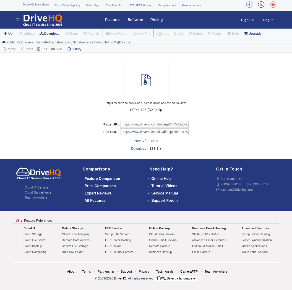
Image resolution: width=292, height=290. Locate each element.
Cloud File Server (34, 240)
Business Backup (160, 252)
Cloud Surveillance (38, 192)
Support (126, 271)
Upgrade (254, 33)
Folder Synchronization (257, 240)
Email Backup (201, 252)
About (71, 271)
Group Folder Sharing (256, 234)
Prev (137, 141)
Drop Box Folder (72, 252)
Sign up (247, 20)
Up (10, 33)
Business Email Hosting (209, 228)
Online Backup (159, 228)
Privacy (144, 271)
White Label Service (255, 252)
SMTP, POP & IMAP (205, 234)
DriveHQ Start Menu (36, 4)
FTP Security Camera (119, 252)
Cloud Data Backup (162, 234)
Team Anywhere (191, 5)
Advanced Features (255, 228)
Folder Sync (93, 5)
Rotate (9, 49)
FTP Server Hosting (118, 240)
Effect (26, 49)
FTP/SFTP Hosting (140, 5)
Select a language (176, 278)
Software (135, 20)
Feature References (38, 220)
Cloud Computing (34, 252)
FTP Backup (113, 246)
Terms (86, 271)
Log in (268, 20)
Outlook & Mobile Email (207, 246)
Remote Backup (159, 246)
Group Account (167, 5)
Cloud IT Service (36, 187)
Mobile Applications (254, 246)
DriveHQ (120, 278)
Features (112, 20)
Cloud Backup (32, 246)
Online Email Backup (163, 240)
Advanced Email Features (209, 240)
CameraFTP (189, 271)
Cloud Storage (32, 234)
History (74, 49)
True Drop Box (115, 5)
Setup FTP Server (117, 234)
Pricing (156, 20)
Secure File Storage (75, 246)
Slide (57, 49)
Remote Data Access (75, 240)
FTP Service (113, 228)
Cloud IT (29, 228)
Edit (42, 49)
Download (52, 33)
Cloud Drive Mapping (67, 5)
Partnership (106, 271)
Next (154, 141)
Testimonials (165, 271)
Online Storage (72, 228)
